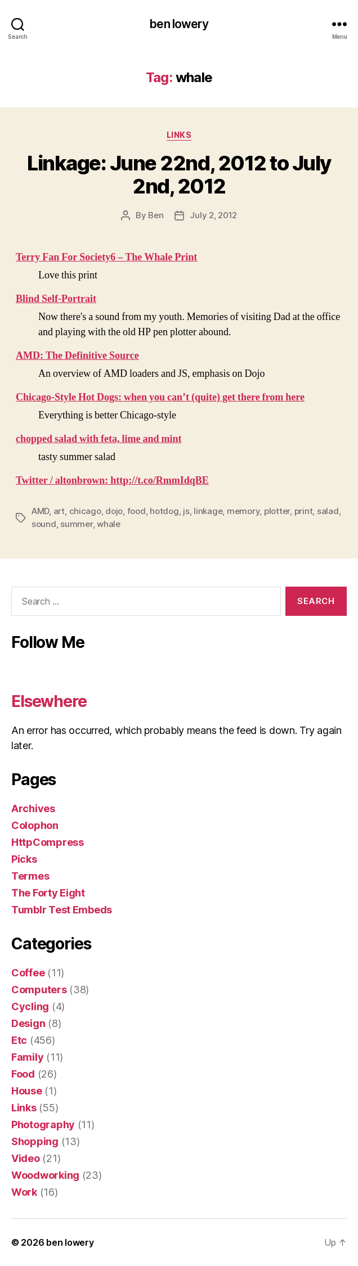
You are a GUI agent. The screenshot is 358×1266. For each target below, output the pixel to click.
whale (108, 524)
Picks (24, 859)
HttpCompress (47, 842)
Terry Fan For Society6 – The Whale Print (106, 257)
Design (28, 1023)
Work (24, 1192)
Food (23, 1074)
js (186, 511)
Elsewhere (49, 701)
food (136, 511)
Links (179, 134)
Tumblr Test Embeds (61, 910)
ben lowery (179, 24)
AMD (40, 511)
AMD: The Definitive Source (77, 355)
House (26, 1091)
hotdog (164, 511)
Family (27, 1057)
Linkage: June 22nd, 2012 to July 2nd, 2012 (178, 175)
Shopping (35, 1141)
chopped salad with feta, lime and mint (99, 438)
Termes (30, 876)
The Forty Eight (48, 893)
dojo (114, 511)
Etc (19, 1040)
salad (328, 511)
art (59, 511)
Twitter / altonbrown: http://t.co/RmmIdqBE (112, 480)
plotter (277, 511)
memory (243, 511)
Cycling (30, 1006)
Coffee (27, 973)
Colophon (35, 825)
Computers (39, 989)
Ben (155, 215)
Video (25, 1158)
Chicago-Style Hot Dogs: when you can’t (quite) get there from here (160, 397)
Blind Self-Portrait (56, 298)
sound (44, 524)
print (303, 511)
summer (76, 524)
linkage (208, 511)
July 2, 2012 (213, 215)
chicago (85, 511)
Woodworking (45, 1175)
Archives (33, 808)
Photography (43, 1124)
